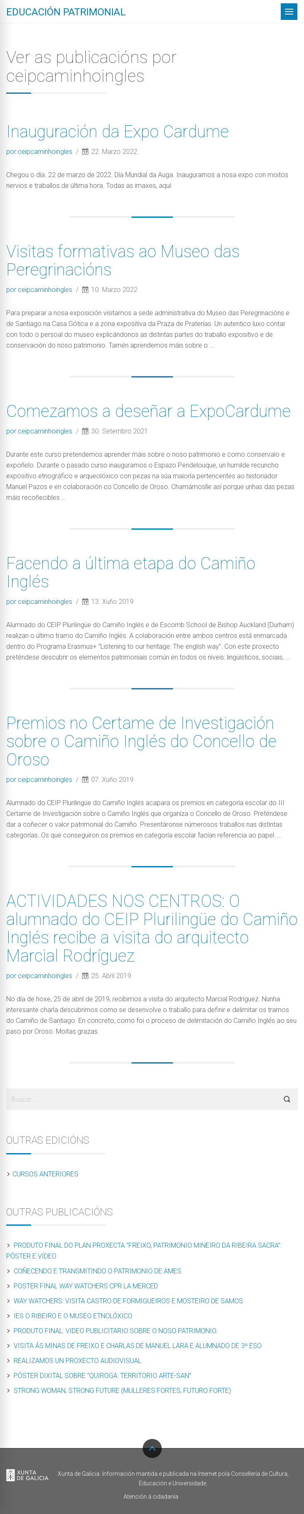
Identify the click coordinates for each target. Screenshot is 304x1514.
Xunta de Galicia (27, 1475)
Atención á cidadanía (151, 1496)
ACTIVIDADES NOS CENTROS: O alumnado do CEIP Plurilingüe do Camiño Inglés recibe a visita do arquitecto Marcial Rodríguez (152, 928)
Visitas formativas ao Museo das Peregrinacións (123, 261)
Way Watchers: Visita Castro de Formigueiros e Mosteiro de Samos (128, 1301)
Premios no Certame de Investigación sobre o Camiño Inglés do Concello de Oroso (141, 741)
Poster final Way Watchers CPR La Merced (86, 1286)
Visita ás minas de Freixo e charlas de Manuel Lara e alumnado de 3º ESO (138, 1346)
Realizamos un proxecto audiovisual (77, 1361)
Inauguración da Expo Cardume (117, 131)
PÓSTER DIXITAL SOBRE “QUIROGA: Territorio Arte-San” (102, 1376)
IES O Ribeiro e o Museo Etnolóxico (73, 1316)
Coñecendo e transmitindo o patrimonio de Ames (97, 1271)
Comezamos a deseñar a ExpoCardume (148, 411)
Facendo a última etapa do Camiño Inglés (130, 572)
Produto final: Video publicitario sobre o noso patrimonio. (116, 1331)
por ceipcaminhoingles (40, 152)
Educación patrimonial (66, 12)
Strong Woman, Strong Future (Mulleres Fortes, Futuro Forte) (122, 1391)
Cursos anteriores (45, 1174)
